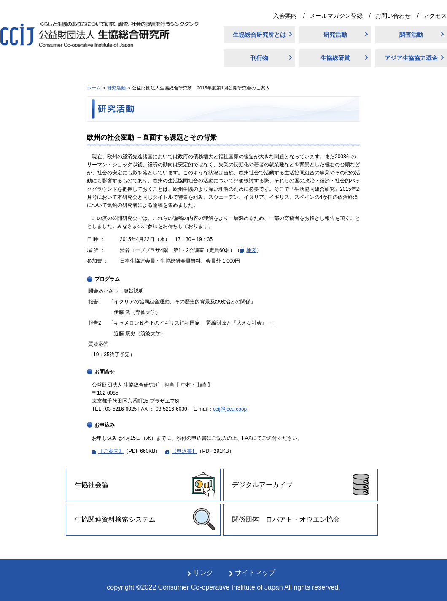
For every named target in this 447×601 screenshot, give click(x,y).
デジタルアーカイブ (262, 484)
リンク (203, 572)
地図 (251, 250)
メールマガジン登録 (336, 15)
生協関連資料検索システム (115, 519)
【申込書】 (184, 451)
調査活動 (411, 34)
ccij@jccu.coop (230, 409)
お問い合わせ (393, 15)
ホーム (94, 87)
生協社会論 (91, 484)
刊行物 (259, 57)
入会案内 (285, 15)
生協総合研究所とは (259, 34)
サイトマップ (255, 572)
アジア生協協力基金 (411, 57)
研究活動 (335, 34)
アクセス (435, 15)
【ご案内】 (111, 451)
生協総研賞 (335, 57)
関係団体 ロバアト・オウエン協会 (286, 519)
